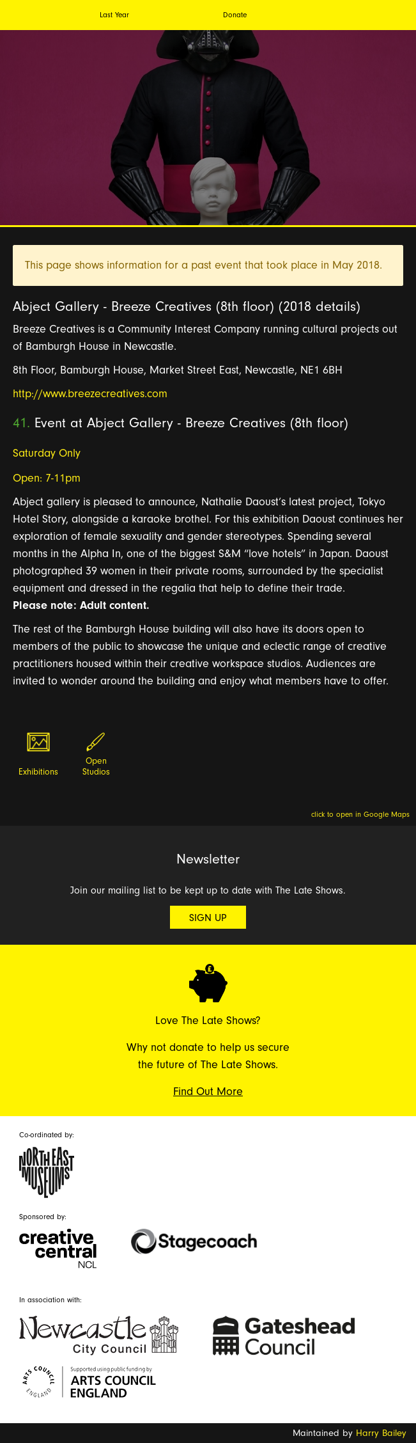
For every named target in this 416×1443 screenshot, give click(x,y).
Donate (235, 14)
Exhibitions (38, 772)
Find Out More (208, 1091)
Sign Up (208, 918)
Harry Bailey (381, 1433)
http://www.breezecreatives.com (90, 393)
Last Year (114, 14)
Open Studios (96, 766)
